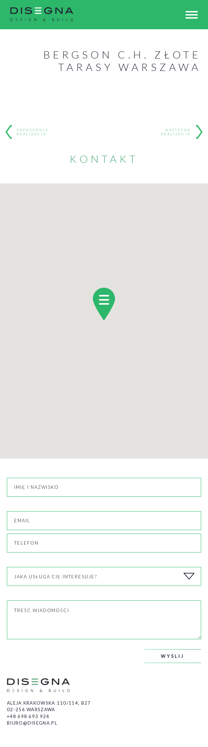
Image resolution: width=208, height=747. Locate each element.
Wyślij (173, 656)
